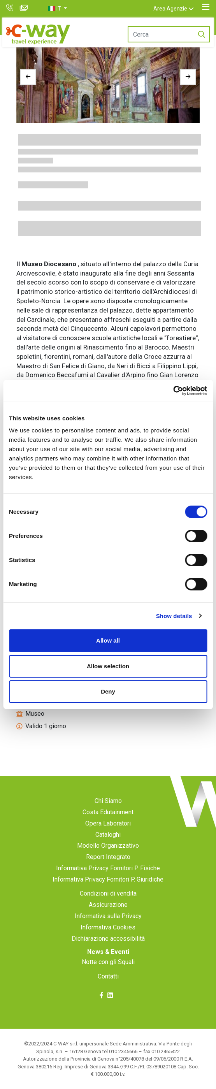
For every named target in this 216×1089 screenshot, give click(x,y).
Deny (108, 691)
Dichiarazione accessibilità (108, 938)
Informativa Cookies (108, 927)
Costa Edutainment (108, 812)
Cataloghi (108, 834)
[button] (57, 8)
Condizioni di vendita (108, 893)
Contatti (108, 976)
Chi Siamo (108, 800)
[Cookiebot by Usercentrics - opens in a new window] (173, 391)
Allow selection (108, 666)
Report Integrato (108, 857)
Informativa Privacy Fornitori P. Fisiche (108, 868)
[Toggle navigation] (206, 7)
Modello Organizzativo (108, 845)
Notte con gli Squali (108, 962)
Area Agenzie (170, 8)
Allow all (108, 640)
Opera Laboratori (108, 823)
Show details (174, 616)
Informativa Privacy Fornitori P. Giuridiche (108, 879)
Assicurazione (108, 904)
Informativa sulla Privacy (108, 916)
